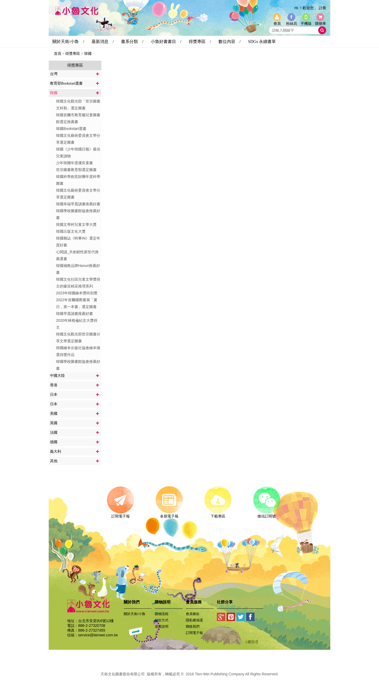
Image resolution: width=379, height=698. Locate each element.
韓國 (88, 53)
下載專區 (218, 514)
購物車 (320, 23)
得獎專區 (72, 53)
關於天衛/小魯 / (68, 41)
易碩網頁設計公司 (189, 680)
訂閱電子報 (120, 514)
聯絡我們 (193, 626)
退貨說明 (161, 626)
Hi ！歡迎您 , (305, 8)
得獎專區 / (200, 41)
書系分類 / (132, 41)
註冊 (322, 8)
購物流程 (161, 614)
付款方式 (161, 620)
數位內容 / (229, 41)
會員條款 (193, 614)
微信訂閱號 (266, 514)
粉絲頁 (291, 23)
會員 (277, 23)
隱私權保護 (194, 620)
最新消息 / (103, 41)
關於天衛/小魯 (134, 614)
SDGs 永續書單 (262, 41)
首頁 (57, 53)
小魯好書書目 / (166, 41)
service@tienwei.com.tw (98, 635)
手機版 (306, 23)
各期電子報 (169, 514)
